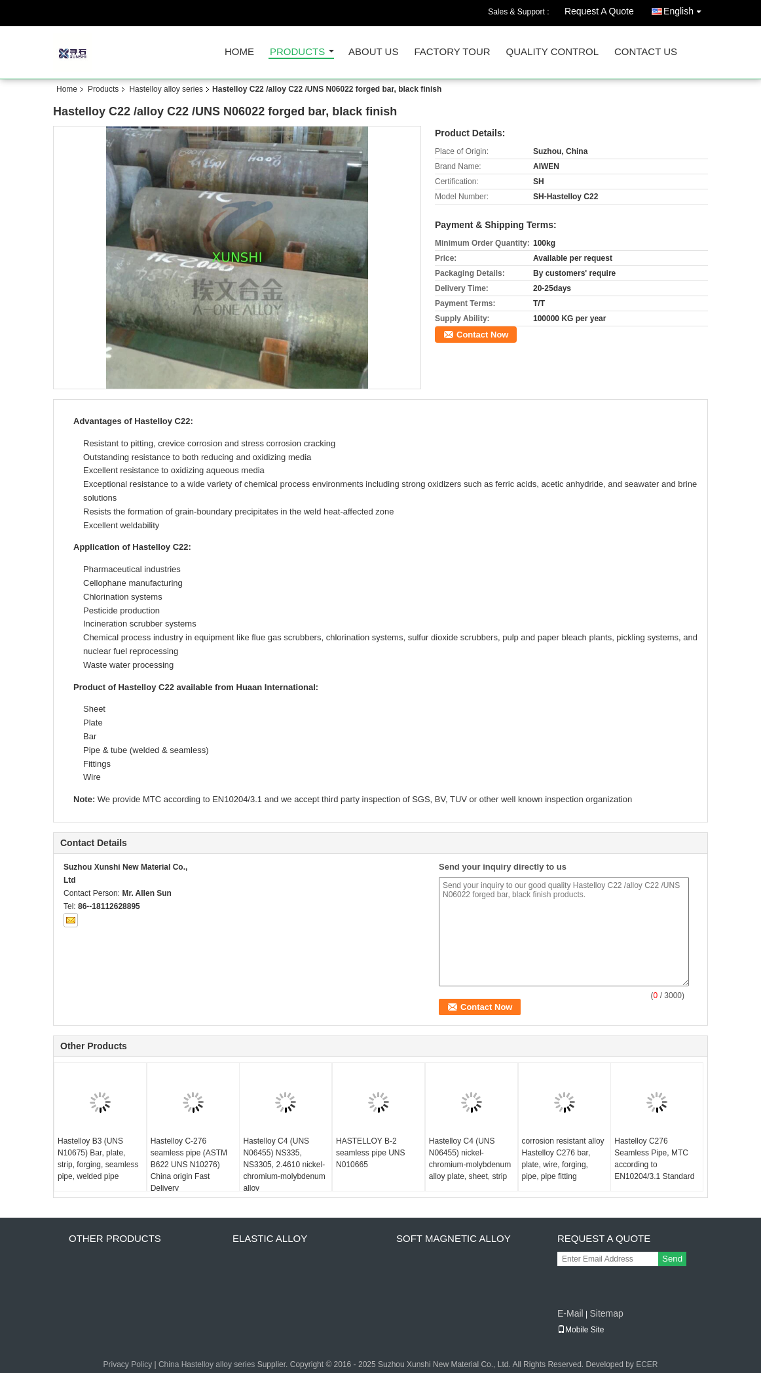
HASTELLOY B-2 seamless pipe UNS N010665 (370, 1152)
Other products (115, 1238)
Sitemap (606, 1313)
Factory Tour (452, 52)
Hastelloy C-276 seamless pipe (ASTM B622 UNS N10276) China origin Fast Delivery (189, 1164)
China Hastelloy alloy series (206, 1364)
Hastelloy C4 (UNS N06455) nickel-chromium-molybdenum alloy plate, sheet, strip (470, 1158)
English (685, 8)
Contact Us (645, 52)
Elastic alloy (269, 1238)
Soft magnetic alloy (453, 1238)
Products (297, 52)
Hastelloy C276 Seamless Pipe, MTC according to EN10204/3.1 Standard (654, 1158)
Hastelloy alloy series (166, 89)
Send (672, 1259)
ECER (647, 1364)
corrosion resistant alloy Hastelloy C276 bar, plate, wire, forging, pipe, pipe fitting (563, 1158)
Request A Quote (599, 11)
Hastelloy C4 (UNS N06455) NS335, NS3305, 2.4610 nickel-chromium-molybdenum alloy (284, 1164)
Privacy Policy (127, 1364)
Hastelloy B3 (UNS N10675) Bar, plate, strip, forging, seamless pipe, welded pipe (98, 1158)
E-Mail (570, 1313)
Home (239, 52)
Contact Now (482, 334)
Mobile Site (580, 1329)
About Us (373, 52)
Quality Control (552, 52)
